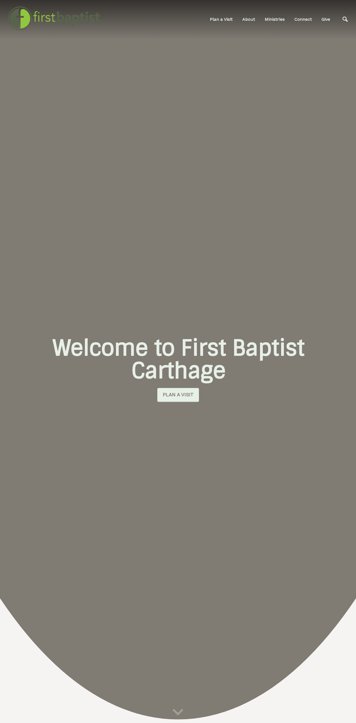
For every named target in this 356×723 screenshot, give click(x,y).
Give (325, 19)
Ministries (275, 19)
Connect (303, 19)
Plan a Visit (221, 19)
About (248, 19)
